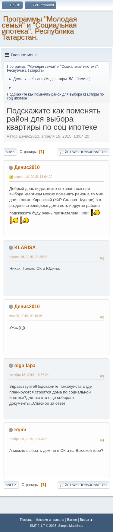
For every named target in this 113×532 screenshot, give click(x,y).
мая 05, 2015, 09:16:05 (25, 316)
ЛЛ (71, 79)
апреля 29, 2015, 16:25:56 (28, 257)
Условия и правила (50, 519)
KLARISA (25, 247)
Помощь (26, 519)
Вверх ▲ (86, 519)
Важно (72, 519)
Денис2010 (26, 167)
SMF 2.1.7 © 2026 (43, 525)
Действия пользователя (83, 152)
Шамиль (82, 79)
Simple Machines (70, 525)
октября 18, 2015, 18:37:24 (29, 375)
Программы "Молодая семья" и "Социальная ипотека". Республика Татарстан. (39, 28)
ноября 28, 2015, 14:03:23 (28, 439)
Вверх (11, 485)
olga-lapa (24, 365)
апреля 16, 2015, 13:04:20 (33, 176)
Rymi (20, 429)
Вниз (9, 152)
